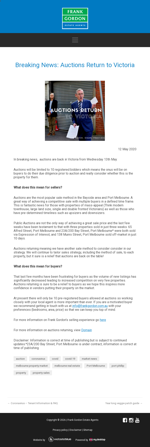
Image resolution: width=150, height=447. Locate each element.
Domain (86, 330)
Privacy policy (60, 430)
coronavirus (38, 358)
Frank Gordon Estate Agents (83, 420)
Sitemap (87, 430)
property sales (41, 372)
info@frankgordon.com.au (90, 306)
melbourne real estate (67, 365)
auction (20, 358)
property (21, 372)
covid (55, 358)
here (103, 320)
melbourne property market (32, 365)
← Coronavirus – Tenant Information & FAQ (33, 403)
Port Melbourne (96, 365)
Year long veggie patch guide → (123, 403)
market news (89, 358)
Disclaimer (75, 430)
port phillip (118, 365)
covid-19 (70, 358)
